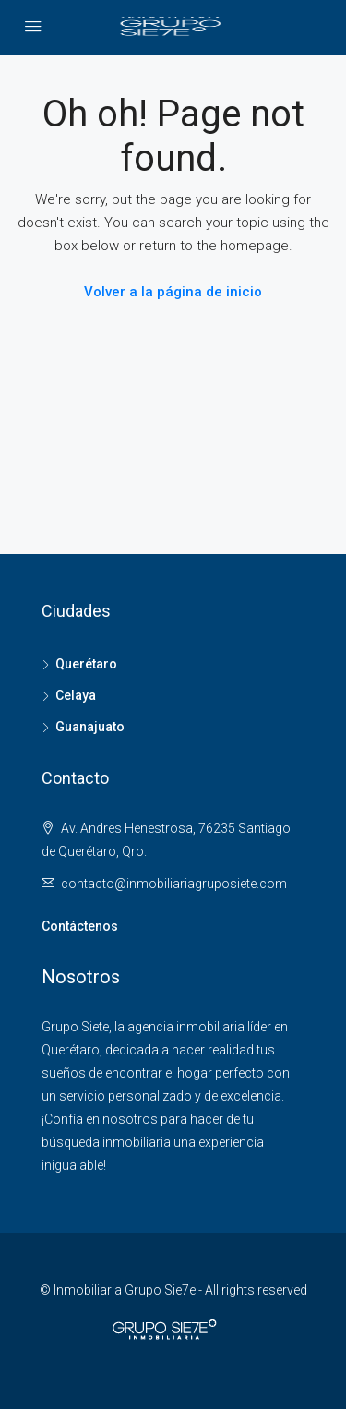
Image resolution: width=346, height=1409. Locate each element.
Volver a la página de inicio (173, 291)
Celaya (75, 695)
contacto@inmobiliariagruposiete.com (174, 883)
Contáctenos (80, 926)
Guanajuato (90, 726)
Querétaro (86, 663)
